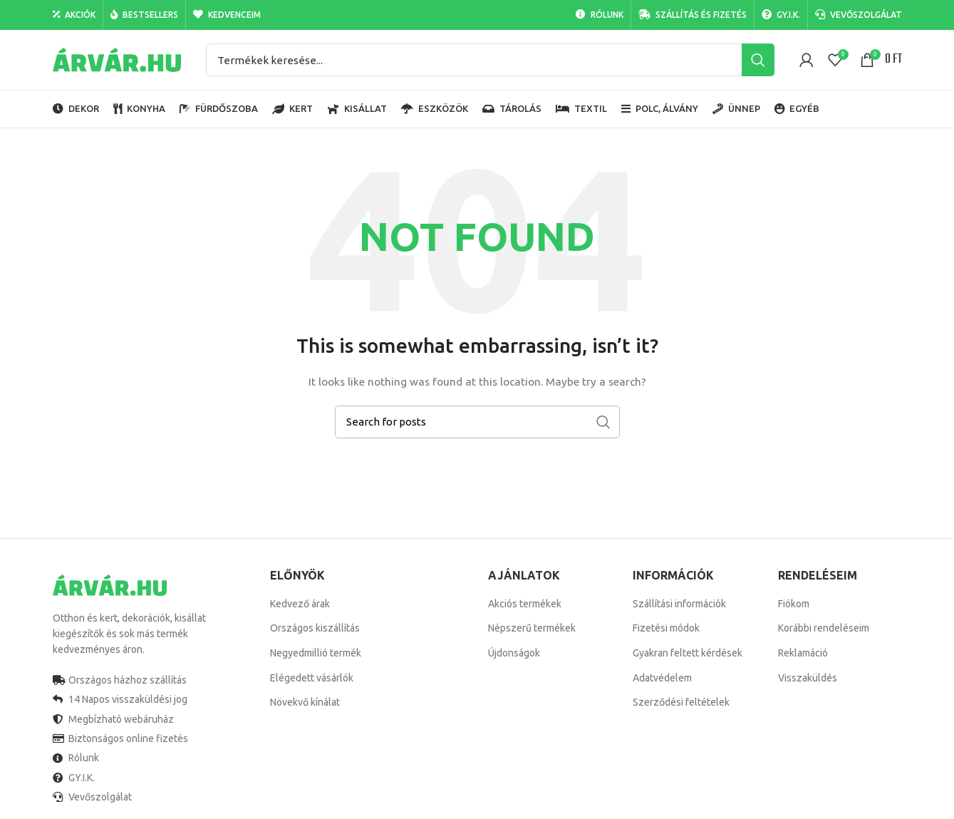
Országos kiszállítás (315, 628)
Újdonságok (514, 653)
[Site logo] (117, 59)
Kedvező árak (300, 603)
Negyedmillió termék (315, 653)
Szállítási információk (679, 603)
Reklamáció (803, 653)
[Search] (490, 59)
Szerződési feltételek (681, 702)
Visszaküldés (807, 678)
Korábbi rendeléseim (823, 628)
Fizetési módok (666, 628)
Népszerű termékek (532, 628)
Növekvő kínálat (305, 702)
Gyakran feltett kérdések (687, 653)
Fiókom (793, 603)
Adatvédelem (662, 678)
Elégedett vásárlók (311, 678)
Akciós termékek (524, 603)
